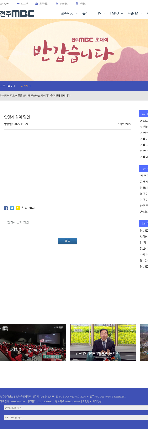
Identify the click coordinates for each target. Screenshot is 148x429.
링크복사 (28, 207)
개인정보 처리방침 (92, 401)
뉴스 (87, 13)
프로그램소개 (7, 85)
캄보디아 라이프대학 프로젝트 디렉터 (98, 353)
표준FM (135, 13)
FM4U (117, 13)
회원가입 (41, 4)
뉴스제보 (62, 4)
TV (102, 13)
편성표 (81, 4)
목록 (67, 241)
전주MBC (69, 13)
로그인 (24, 4)
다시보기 (26, 85)
